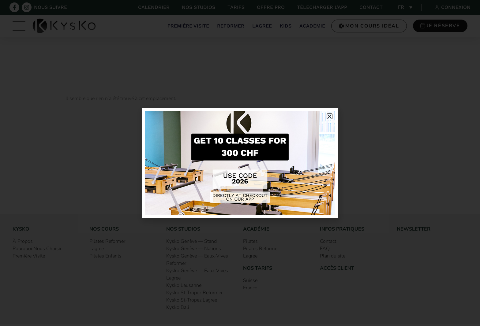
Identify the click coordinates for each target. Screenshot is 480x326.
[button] (329, 116)
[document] (240, 163)
